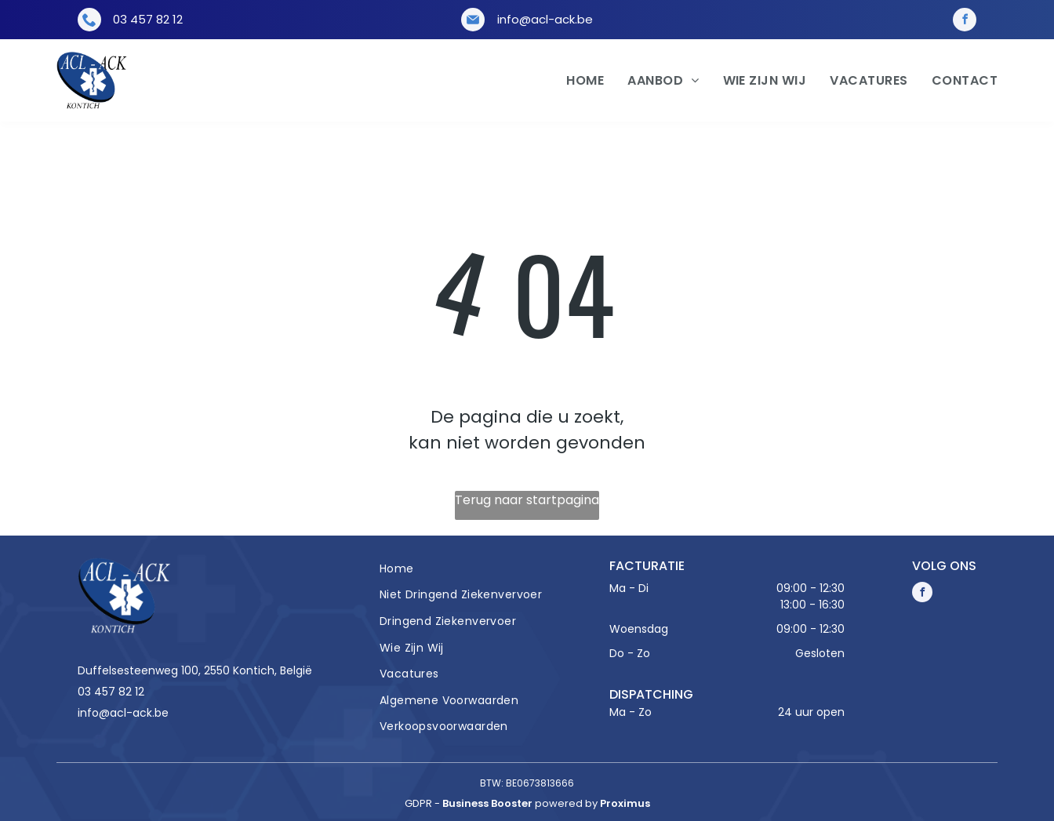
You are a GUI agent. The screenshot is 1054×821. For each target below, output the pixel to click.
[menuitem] (573, 80)
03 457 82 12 (148, 19)
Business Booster (487, 803)
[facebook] (964, 19)
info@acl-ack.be (545, 19)
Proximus (625, 803)
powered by (566, 803)
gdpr (418, 803)
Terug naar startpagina (527, 500)
